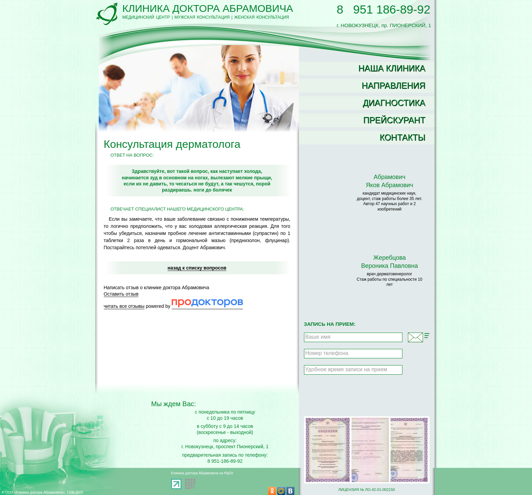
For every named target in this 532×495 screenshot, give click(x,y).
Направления (393, 85)
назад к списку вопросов (197, 268)
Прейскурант (394, 120)
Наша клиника (391, 68)
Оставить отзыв (121, 294)
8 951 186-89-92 (383, 9)
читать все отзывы (124, 306)
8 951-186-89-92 (225, 461)
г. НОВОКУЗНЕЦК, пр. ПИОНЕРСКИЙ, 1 (384, 22)
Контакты (402, 137)
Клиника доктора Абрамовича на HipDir (202, 473)
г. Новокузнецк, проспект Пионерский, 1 (225, 446)
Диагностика (394, 102)
